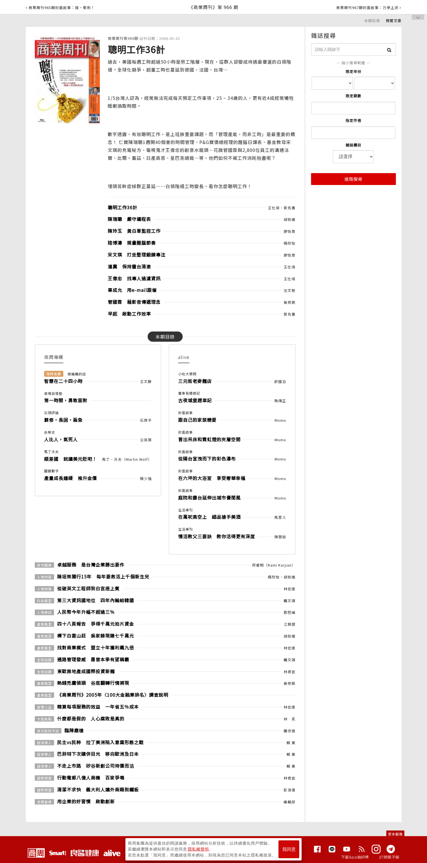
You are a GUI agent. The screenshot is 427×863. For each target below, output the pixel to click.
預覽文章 (394, 20)
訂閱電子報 (389, 857)
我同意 (289, 849)
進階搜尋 (353, 179)
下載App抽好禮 (355, 857)
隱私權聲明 (198, 849)
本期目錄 (372, 20)
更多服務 (395, 834)
